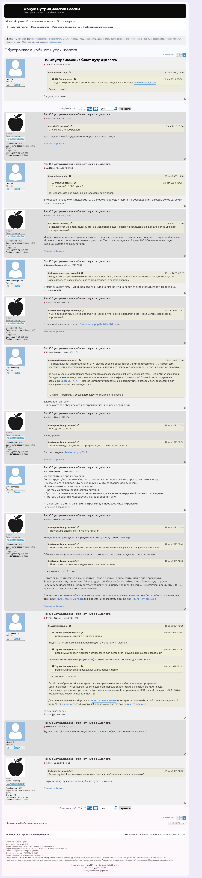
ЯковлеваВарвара (61, 310)
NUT (59, 598)
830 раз (24, 153)
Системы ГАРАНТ (70, 381)
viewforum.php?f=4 (75, 452)
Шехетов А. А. (22, 844)
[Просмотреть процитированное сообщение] (70, 72)
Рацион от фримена (144, 598)
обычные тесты (74, 598)
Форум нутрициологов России (52, 9)
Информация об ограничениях (161, 860)
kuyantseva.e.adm (60, 273)
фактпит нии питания (104, 595)
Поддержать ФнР (67, 109)
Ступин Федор (58, 425)
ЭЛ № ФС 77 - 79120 (28, 857)
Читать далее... (55, 42)
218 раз (24, 155)
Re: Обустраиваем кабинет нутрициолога (80, 60)
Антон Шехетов (59, 360)
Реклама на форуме (54, 143)
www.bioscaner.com (145, 82)
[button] (177, 55)
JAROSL (59, 79)
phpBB (89, 865)
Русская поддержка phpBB (95, 868)
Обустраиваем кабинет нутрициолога (40, 50)
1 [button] (181, 55)
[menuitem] (9, 21)
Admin (54, 72)
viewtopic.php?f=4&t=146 (97, 324)
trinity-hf (55, 771)
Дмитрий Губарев (30, 851)
